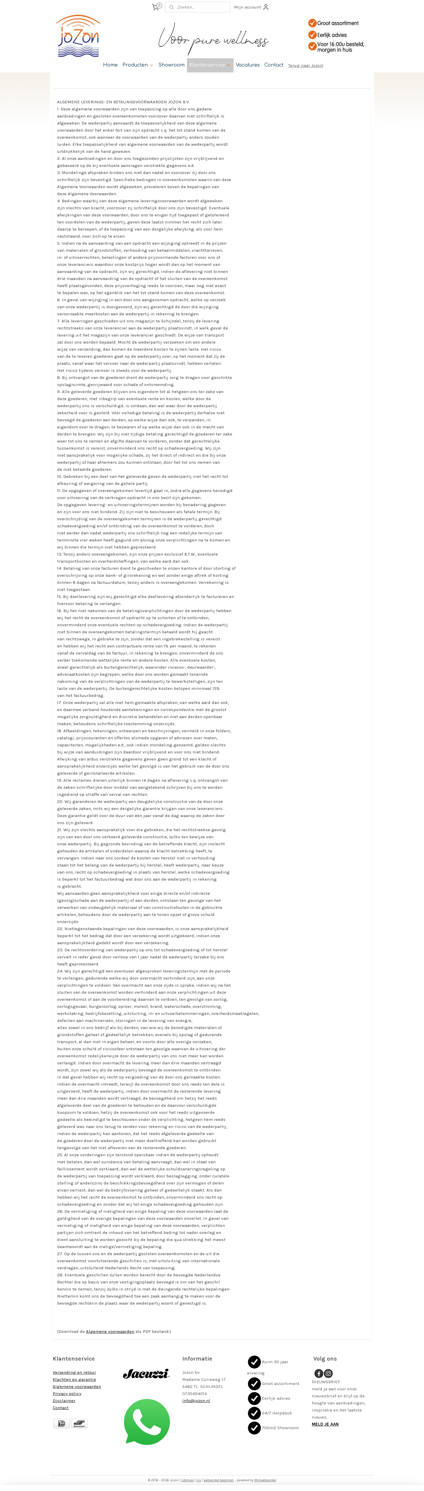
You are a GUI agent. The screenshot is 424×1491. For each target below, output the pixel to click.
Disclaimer (64, 1400)
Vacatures (248, 65)
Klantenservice (210, 65)
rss (198, 1480)
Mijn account (251, 7)
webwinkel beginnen (219, 1480)
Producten (138, 65)
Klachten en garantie (74, 1379)
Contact (274, 65)
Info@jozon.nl (196, 1400)
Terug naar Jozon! (305, 65)
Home (110, 65)
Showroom (171, 65)
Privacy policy (67, 1393)
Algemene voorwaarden (110, 1331)
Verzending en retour (74, 1372)
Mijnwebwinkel (265, 1480)
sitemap (187, 1480)
